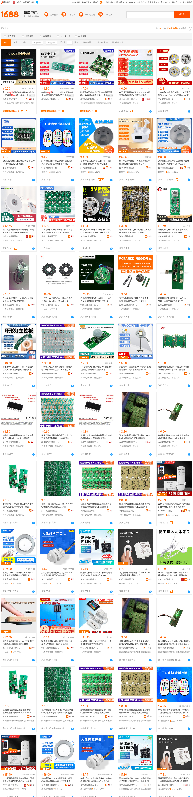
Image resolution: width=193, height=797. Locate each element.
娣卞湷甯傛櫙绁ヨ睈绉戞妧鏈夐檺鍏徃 (128, 648)
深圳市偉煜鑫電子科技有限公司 (167, 305)
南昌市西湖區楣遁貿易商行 (128, 579)
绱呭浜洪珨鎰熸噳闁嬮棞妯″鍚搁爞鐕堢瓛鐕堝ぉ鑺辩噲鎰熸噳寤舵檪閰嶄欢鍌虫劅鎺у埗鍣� (96, 780)
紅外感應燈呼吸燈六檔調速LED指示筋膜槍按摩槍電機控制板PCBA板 (95, 299)
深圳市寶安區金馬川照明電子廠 (11, 648)
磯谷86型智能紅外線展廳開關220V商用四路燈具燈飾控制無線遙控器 (18, 231)
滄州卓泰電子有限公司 (128, 99)
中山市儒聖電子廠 (166, 99)
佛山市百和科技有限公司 (167, 236)
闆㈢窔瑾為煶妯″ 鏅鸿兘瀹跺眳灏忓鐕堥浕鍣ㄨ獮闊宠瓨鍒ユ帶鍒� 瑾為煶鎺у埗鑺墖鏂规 (135, 780)
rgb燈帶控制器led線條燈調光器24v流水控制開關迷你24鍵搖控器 (95, 642)
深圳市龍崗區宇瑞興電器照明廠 (50, 579)
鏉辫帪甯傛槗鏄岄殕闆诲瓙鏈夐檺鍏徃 (50, 99)
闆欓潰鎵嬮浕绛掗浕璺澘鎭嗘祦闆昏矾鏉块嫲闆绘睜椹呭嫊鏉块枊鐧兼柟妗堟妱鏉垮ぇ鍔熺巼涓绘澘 (96, 94)
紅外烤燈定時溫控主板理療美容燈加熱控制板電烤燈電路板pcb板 (173, 231)
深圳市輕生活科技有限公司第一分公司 (89, 579)
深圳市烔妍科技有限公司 (128, 168)
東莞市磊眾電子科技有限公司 (11, 305)
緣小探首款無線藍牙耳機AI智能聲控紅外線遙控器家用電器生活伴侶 (134, 162)
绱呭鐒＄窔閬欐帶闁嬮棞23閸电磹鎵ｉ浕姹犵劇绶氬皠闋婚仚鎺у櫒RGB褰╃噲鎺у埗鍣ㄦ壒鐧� (174, 711)
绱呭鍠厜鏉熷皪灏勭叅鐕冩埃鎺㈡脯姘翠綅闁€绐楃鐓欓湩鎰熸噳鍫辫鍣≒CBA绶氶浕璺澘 (135, 711)
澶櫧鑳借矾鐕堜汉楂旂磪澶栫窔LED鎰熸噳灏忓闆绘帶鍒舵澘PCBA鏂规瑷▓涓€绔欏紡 (18, 711)
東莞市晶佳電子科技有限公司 (11, 373)
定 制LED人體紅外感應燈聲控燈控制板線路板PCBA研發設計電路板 (96, 436)
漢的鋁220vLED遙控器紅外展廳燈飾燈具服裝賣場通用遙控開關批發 (18, 574)
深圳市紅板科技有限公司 (128, 305)
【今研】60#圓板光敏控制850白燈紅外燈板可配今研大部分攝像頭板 (56, 299)
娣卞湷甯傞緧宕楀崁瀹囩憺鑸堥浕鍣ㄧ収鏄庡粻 (89, 785)
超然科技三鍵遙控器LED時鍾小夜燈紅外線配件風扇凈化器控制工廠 (95, 162)
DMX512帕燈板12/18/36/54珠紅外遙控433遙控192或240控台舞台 (19, 162)
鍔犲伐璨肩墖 (8, 103)
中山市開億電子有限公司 (50, 168)
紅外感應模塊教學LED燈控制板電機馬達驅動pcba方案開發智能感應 (173, 368)
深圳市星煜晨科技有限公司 (167, 442)
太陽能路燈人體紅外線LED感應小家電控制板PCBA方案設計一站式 (18, 505)
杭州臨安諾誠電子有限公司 (50, 373)
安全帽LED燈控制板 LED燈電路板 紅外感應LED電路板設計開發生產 (135, 368)
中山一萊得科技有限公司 (167, 579)
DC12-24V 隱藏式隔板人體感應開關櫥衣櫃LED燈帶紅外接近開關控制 (173, 574)
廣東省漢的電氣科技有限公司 (11, 579)
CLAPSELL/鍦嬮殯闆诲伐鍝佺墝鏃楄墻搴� (11, 785)
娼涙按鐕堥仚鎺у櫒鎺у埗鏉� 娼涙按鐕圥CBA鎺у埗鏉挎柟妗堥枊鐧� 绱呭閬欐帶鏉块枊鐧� (135, 643)
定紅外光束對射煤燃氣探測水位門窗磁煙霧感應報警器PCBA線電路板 (95, 505)
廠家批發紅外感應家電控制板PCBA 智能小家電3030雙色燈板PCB (173, 299)
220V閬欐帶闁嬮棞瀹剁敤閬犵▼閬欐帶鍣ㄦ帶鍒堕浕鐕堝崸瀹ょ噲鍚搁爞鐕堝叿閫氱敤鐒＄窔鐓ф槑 (18, 780)
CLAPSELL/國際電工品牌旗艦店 (167, 511)
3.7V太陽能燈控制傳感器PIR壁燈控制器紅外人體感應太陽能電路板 (96, 368)
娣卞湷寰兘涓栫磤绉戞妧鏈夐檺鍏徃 (11, 99)
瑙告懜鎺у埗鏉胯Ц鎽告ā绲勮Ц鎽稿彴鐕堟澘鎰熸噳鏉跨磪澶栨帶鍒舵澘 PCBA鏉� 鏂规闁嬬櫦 (174, 643)
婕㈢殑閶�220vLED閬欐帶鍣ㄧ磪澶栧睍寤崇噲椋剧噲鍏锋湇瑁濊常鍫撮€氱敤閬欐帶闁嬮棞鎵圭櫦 (56, 780)
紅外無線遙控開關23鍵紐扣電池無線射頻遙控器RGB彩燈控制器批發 (56, 162)
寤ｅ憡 (32, 95)
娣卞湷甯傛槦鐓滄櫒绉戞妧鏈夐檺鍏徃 (167, 648)
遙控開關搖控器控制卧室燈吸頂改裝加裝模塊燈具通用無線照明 (134, 574)
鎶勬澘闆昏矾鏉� (88, 103)
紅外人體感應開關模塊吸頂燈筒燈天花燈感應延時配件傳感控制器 (56, 574)
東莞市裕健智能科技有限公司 (89, 373)
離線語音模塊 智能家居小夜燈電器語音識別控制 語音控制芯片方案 (96, 574)
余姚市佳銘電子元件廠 (50, 236)
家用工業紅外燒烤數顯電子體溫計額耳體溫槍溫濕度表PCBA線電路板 (56, 436)
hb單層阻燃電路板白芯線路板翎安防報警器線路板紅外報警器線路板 (134, 93)
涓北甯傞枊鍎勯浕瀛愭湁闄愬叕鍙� (167, 716)
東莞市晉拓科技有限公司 (128, 373)
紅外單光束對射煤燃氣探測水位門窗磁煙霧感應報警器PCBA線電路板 (134, 505)
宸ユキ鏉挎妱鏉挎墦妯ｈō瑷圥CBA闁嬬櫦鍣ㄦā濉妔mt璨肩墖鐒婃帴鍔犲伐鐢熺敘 (19, 94)
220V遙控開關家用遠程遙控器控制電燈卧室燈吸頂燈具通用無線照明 (174, 505)
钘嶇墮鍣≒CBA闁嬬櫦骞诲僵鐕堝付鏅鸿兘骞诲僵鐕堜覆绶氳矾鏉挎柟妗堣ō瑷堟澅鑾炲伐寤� (57, 94)
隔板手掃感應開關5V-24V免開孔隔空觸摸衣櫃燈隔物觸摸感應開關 (18, 642)
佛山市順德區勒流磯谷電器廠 (11, 236)
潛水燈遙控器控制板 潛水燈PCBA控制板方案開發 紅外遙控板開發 (134, 436)
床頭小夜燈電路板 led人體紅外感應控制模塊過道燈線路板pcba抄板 (57, 505)
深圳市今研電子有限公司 (50, 305)
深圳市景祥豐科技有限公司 (128, 236)
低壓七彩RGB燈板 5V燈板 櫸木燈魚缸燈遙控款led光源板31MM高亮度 (95, 231)
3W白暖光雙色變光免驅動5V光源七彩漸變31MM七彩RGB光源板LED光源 (174, 93)
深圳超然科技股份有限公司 (89, 168)
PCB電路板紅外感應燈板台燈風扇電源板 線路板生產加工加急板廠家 (56, 231)
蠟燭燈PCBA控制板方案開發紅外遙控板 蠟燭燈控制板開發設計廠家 (135, 231)
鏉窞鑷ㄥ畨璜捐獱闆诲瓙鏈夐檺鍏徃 (89, 716)
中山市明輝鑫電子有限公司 (11, 168)
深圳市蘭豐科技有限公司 (50, 648)
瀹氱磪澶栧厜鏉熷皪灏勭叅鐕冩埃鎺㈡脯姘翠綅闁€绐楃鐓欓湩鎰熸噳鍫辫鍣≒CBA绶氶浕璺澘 (95, 711)
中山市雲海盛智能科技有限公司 (89, 648)
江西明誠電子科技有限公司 (167, 373)
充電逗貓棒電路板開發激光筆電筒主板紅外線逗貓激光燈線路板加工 (134, 299)
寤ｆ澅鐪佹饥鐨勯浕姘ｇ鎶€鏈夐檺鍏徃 (50, 785)
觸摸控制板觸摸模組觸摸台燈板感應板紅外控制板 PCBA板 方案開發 (18, 436)
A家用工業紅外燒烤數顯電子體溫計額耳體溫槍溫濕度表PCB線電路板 (56, 368)
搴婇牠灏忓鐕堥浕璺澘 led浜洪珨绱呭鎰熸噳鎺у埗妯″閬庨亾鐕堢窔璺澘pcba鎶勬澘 (57, 711)
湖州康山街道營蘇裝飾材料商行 (89, 236)
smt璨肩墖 (19, 103)
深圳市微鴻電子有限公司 (89, 305)
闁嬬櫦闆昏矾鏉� (104, 103)
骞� (32, 99)
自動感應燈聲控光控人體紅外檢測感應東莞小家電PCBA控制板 (18, 299)
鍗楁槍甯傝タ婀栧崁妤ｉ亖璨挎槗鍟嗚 (167, 785)
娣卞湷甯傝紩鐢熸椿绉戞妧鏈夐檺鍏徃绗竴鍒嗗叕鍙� (128, 785)
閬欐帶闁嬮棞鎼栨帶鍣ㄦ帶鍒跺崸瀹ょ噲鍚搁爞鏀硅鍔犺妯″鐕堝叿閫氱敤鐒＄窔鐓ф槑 (174, 780)
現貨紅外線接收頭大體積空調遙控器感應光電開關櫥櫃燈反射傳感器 (56, 642)
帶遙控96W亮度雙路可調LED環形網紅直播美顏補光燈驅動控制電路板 (18, 368)
